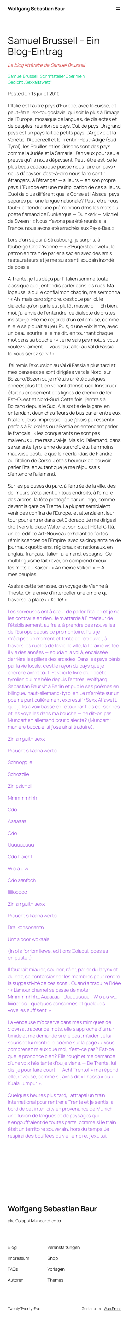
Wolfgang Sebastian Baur (36, 8)
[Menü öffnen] (118, 8)
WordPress (112, 1308)
